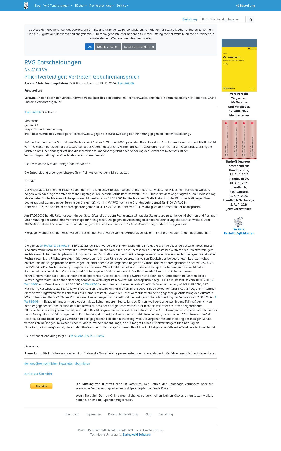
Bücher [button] (80, 6)
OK (90, 47)
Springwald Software (137, 434)
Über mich (71, 414)
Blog (37, 6)
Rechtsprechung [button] (100, 6)
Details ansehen (108, 47)
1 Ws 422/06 (91, 284)
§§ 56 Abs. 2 (48, 246)
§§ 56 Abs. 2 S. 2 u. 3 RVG (87, 336)
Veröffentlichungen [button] (56, 6)
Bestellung (189, 19)
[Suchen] (223, 19)
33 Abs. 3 (63, 246)
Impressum (93, 414)
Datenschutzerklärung (139, 47)
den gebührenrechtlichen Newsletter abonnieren (57, 363)
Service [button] (121, 6)
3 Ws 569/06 (125, 83)
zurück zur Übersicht (38, 374)
